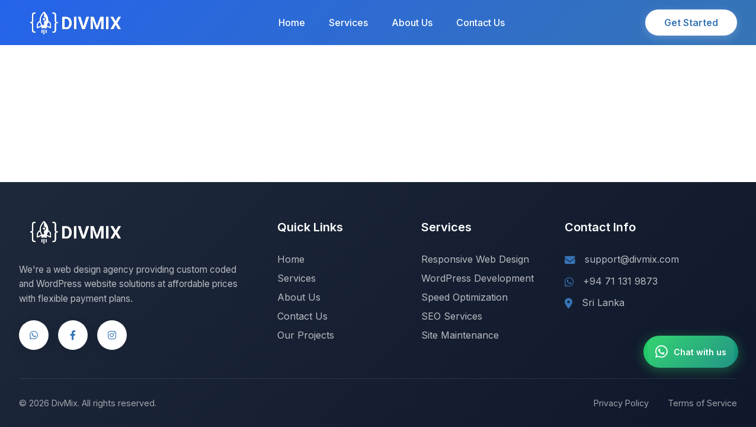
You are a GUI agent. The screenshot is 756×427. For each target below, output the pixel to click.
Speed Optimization (464, 297)
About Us (412, 22)
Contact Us (480, 22)
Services (348, 22)
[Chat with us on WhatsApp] (690, 352)
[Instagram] (112, 335)
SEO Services (451, 316)
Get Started (691, 22)
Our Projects (305, 335)
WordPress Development (477, 278)
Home (291, 22)
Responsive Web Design (475, 259)
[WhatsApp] (34, 335)
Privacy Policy (621, 403)
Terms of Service (702, 403)
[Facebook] (73, 335)
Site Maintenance (460, 335)
